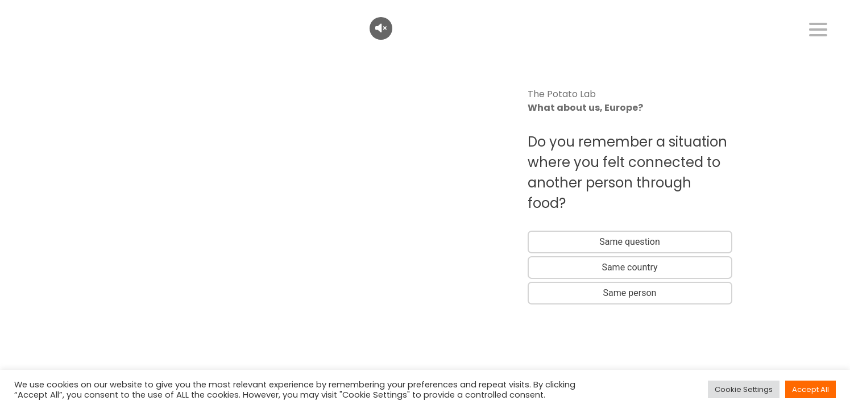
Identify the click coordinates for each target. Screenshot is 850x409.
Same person (630, 292)
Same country (629, 267)
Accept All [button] (810, 389)
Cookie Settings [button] (744, 389)
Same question (629, 241)
